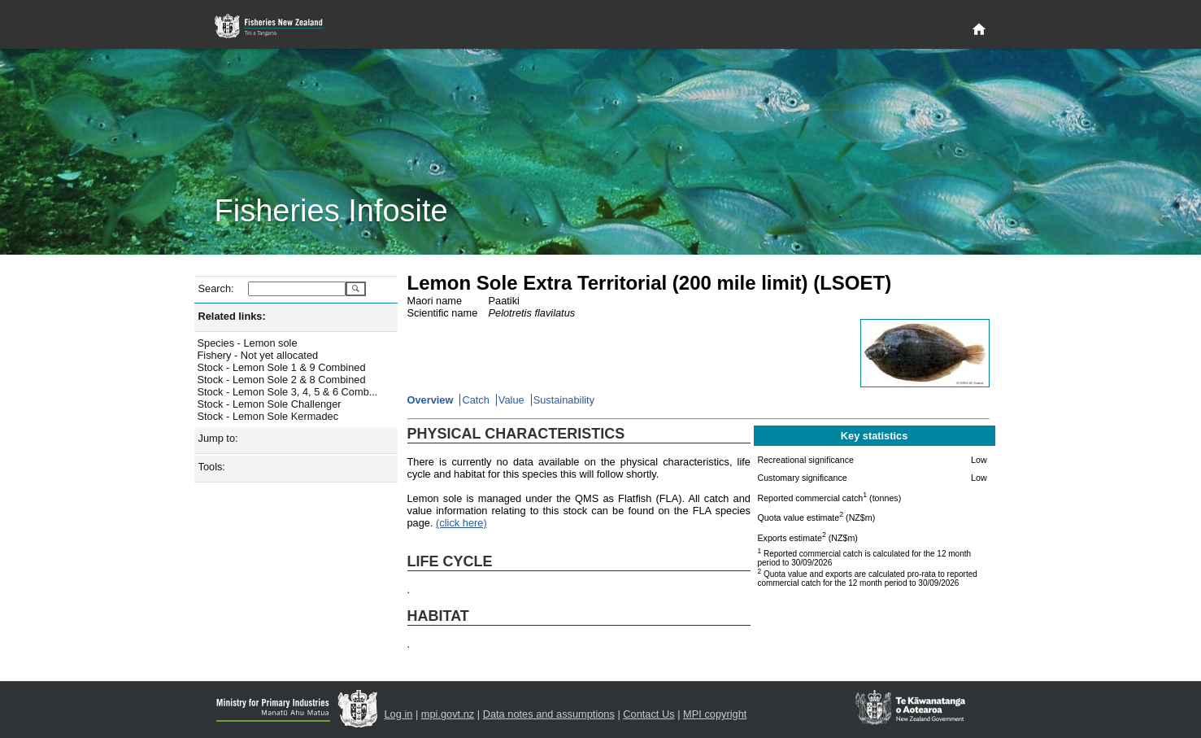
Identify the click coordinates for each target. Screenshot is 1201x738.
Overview (430, 400)
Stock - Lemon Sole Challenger (270, 404)
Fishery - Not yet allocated (258, 355)
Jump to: (218, 438)
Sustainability (563, 400)
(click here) (461, 523)
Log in (399, 714)
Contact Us (648, 714)
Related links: (232, 316)
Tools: (211, 467)
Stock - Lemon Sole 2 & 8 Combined (282, 379)
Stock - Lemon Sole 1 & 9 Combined (282, 367)
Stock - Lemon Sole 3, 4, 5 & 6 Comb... (288, 392)
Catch (475, 400)
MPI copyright (714, 714)
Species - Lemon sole (248, 343)
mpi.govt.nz (447, 714)
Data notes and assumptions (549, 714)
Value (511, 400)
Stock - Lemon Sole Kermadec (268, 416)
